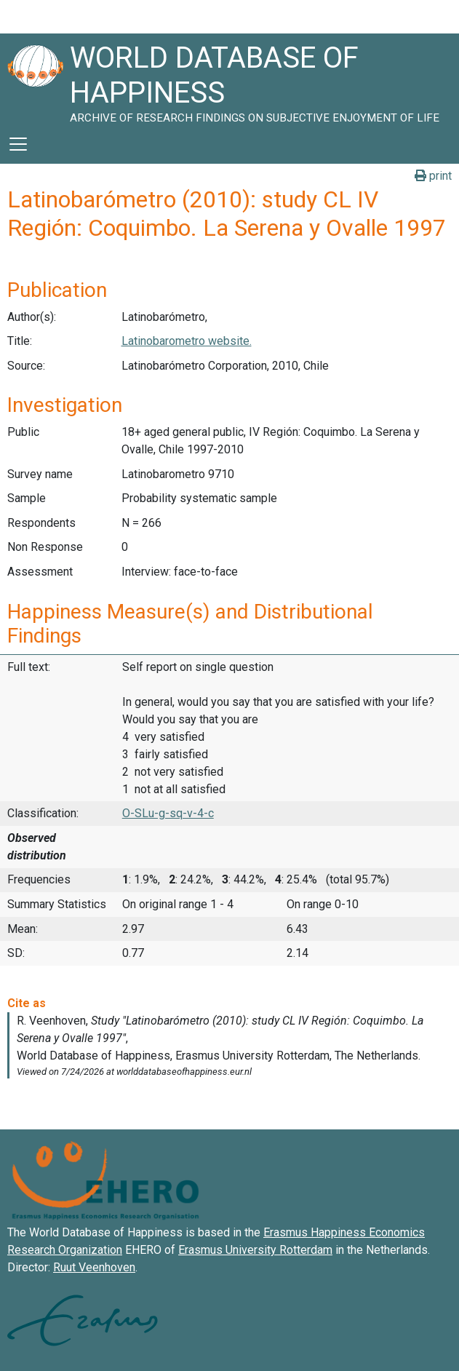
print (433, 176)
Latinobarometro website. (186, 341)
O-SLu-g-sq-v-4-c (168, 813)
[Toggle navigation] (18, 144)
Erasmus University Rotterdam (255, 1250)
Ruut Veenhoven (94, 1267)
